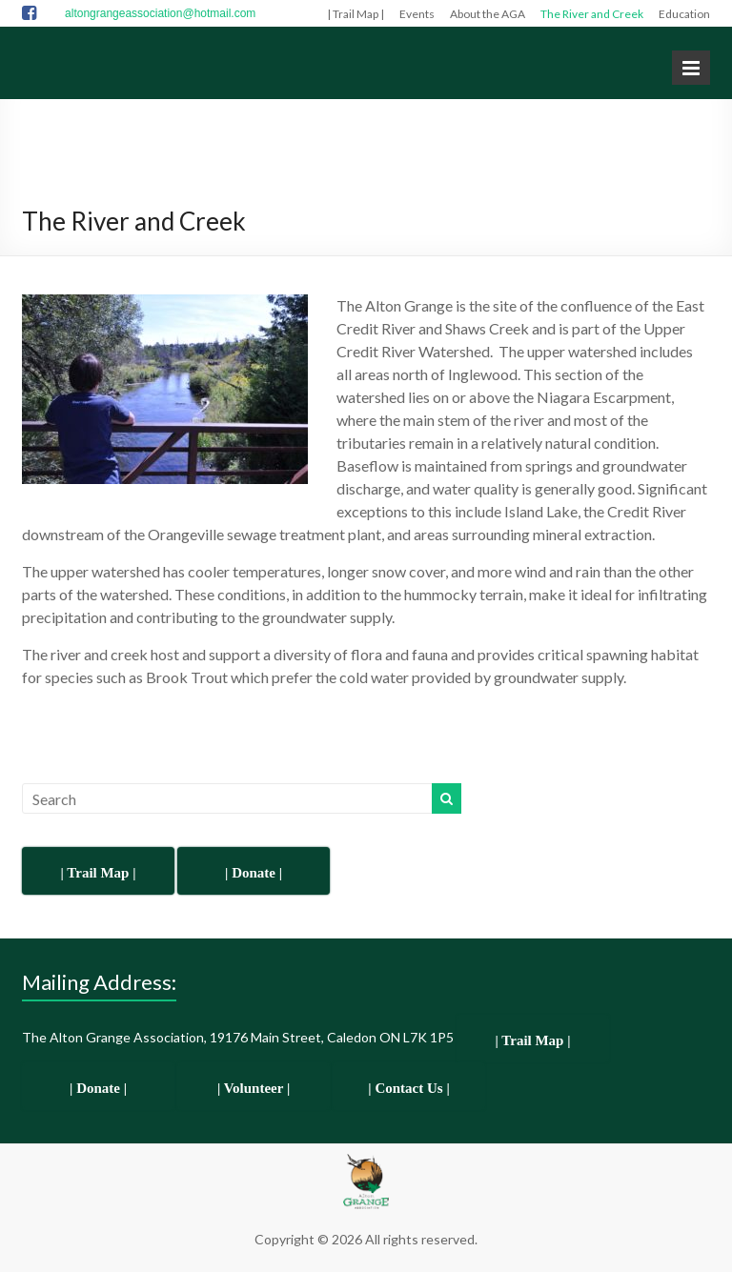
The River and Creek (591, 14)
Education (684, 14)
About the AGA (487, 14)
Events (417, 14)
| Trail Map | (355, 14)
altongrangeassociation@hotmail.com (160, 13)
